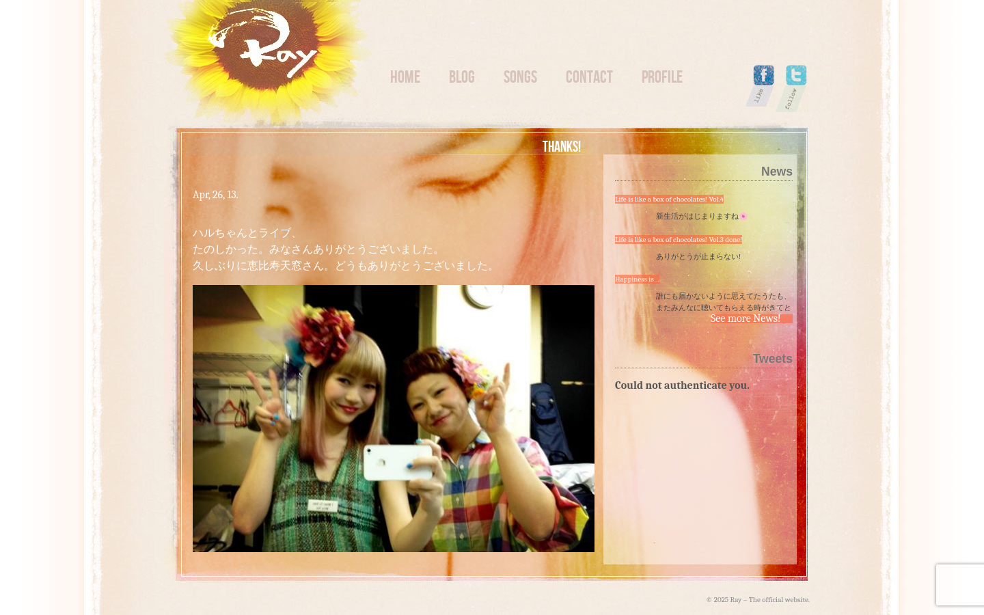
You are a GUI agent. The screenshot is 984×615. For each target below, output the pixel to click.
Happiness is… (637, 279)
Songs (520, 77)
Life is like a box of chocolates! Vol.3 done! (678, 239)
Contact (589, 77)
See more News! (746, 318)
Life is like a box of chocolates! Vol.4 (669, 199)
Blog (462, 77)
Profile (662, 77)
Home (405, 77)
